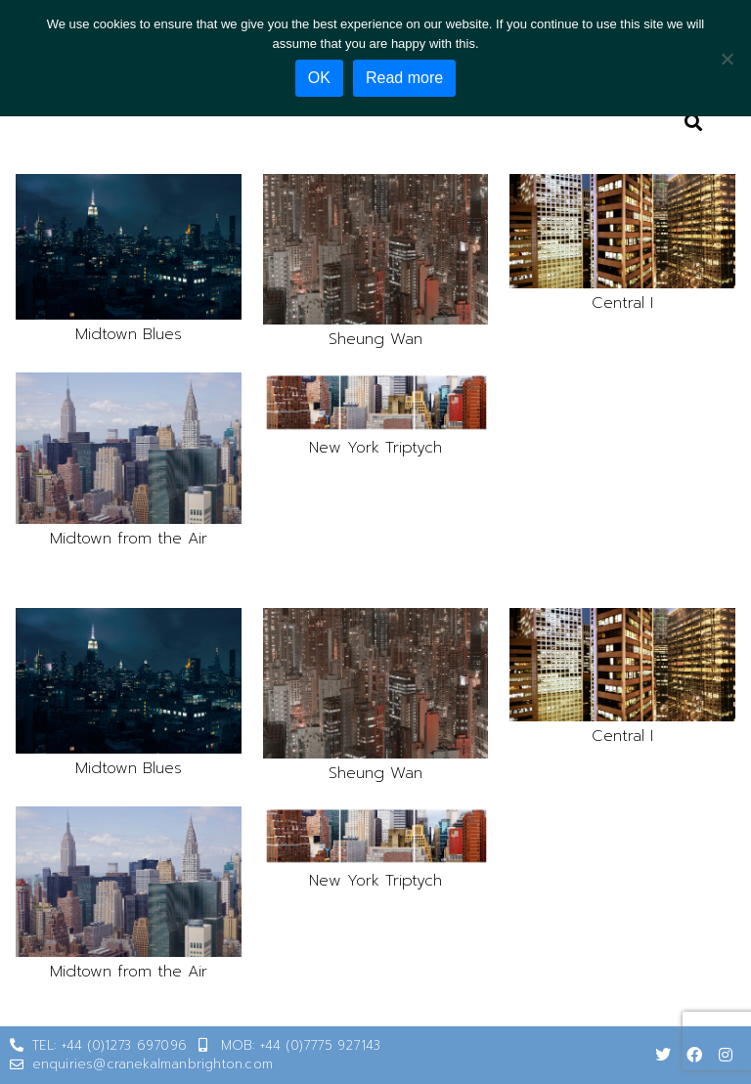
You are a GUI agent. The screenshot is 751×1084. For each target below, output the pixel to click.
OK (319, 77)
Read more (404, 77)
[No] (726, 58)
